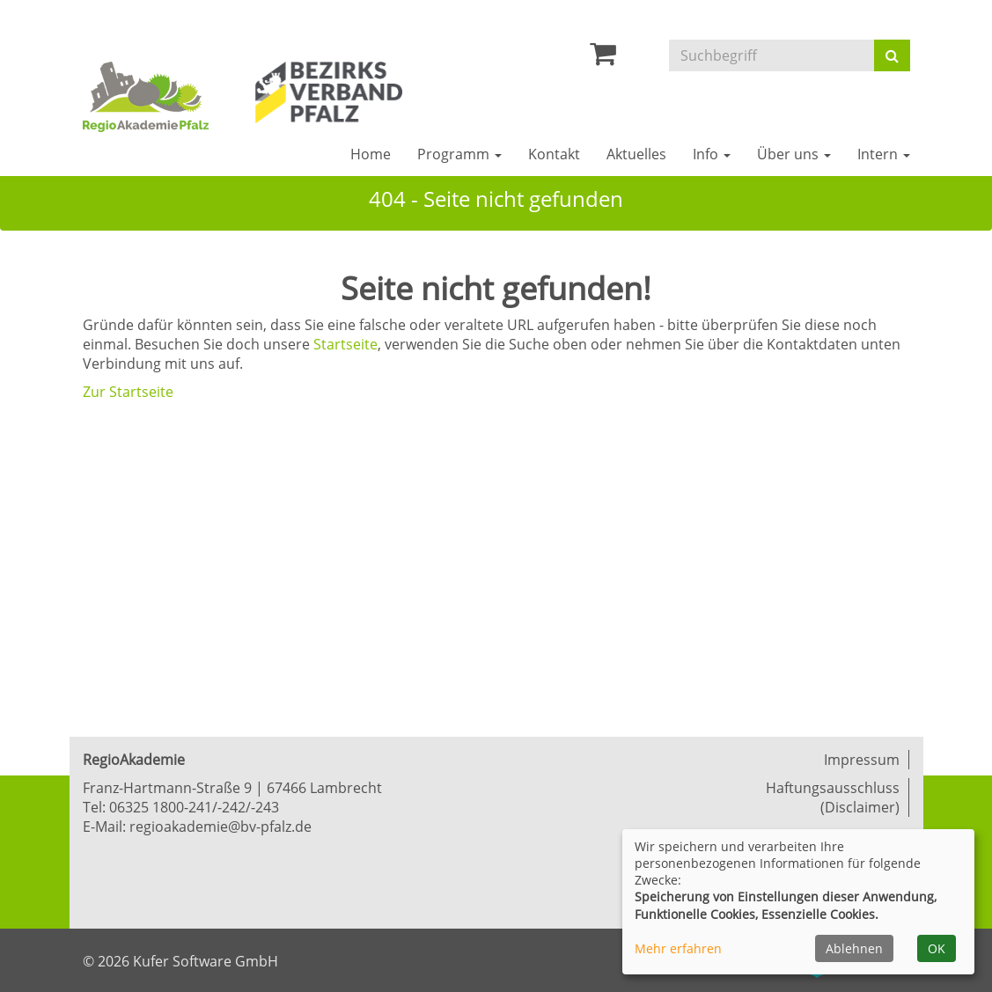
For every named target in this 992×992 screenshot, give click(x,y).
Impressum (862, 759)
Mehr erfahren (678, 948)
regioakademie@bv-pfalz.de (220, 826)
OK (936, 948)
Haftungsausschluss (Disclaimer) (833, 797)
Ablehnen (854, 948)
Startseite (345, 344)
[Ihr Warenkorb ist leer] (603, 58)
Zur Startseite (128, 391)
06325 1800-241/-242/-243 (194, 807)
